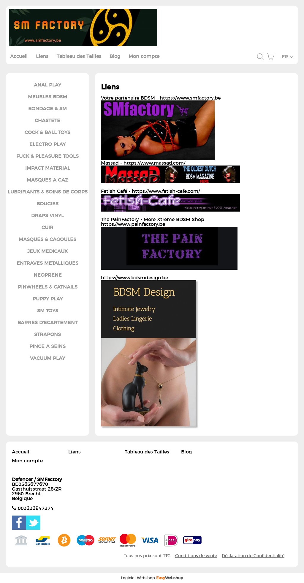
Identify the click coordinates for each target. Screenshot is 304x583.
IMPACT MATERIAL (47, 168)
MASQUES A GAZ (47, 180)
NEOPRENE (48, 275)
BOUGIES (47, 203)
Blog (115, 56)
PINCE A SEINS (47, 346)
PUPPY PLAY (48, 299)
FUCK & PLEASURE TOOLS (47, 156)
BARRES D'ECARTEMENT (47, 322)
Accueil (19, 56)
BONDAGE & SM (47, 108)
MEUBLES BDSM (47, 96)
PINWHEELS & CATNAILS (47, 287)
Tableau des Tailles (79, 56)
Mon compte (144, 56)
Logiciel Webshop (152, 578)
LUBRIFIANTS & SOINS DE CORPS (48, 192)
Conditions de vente (196, 556)
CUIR (47, 227)
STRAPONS (47, 334)
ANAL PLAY (47, 85)
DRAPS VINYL (47, 215)
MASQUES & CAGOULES (47, 239)
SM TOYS (47, 310)
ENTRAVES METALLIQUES (47, 263)
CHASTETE (47, 120)
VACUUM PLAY (47, 358)
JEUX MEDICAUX (47, 251)
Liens (42, 56)
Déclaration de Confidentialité (253, 556)
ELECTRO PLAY (47, 144)
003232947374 (35, 508)
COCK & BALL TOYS (47, 132)
